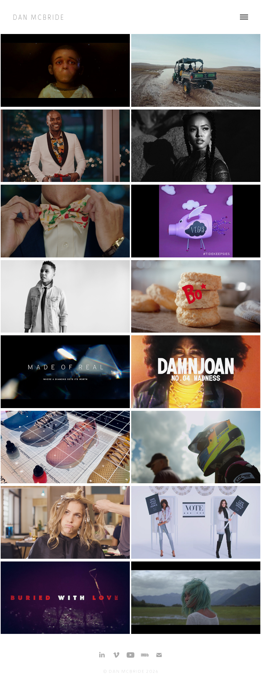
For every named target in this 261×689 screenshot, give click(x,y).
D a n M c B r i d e (38, 17)
